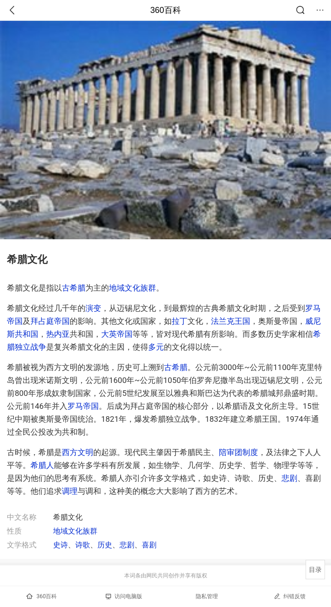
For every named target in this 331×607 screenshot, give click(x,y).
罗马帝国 (83, 406)
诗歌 (82, 544)
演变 (93, 308)
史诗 (60, 544)
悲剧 (289, 478)
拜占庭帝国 (50, 321)
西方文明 (77, 452)
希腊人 (42, 465)
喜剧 (149, 544)
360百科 (165, 10)
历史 (104, 544)
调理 (70, 491)
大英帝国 (116, 334)
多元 (156, 347)
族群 (148, 287)
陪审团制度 (238, 452)
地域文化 (124, 287)
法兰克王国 (230, 321)
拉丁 (179, 321)
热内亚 (58, 334)
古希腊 (73, 287)
